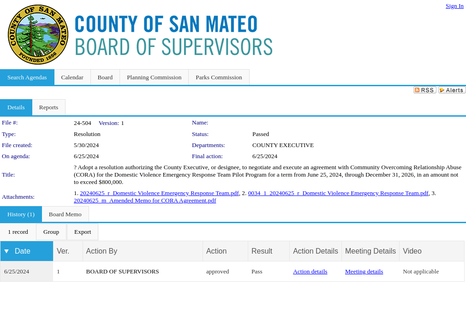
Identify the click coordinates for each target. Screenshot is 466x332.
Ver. (63, 251)
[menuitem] (18, 232)
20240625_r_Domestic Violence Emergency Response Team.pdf (159, 193)
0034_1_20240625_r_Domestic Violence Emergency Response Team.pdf (338, 193)
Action (216, 251)
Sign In (455, 5)
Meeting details (364, 271)
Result (261, 251)
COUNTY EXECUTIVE (283, 145)
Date (22, 251)
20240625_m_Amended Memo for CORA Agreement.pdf (145, 200)
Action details (310, 271)
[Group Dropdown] (51, 232)
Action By (102, 251)
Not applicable (421, 271)
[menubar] (49, 232)
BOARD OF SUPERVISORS (122, 271)
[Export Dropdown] (82, 232)
